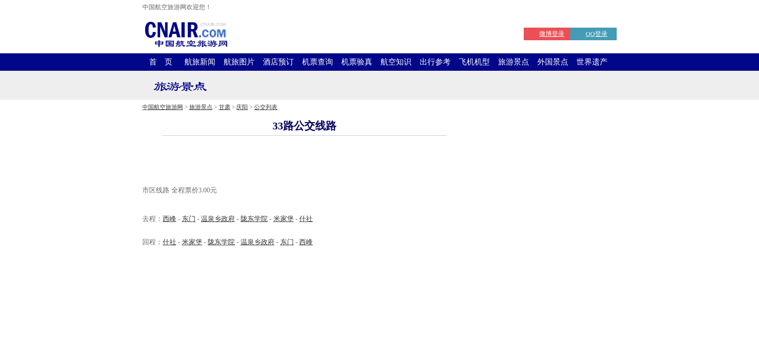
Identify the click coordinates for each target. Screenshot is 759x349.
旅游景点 (513, 62)
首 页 (160, 62)
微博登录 (551, 33)
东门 (189, 218)
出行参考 (435, 62)
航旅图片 (239, 62)
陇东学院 (254, 218)
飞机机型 (474, 62)
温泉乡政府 (218, 218)
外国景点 (552, 62)
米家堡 (283, 218)
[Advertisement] (304, 161)
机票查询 (317, 62)
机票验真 (356, 62)
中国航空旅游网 (162, 107)
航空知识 (395, 62)
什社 (306, 218)
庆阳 (242, 107)
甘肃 (224, 107)
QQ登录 (596, 33)
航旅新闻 (199, 62)
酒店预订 (278, 62)
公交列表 (265, 107)
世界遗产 (592, 62)
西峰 (169, 218)
